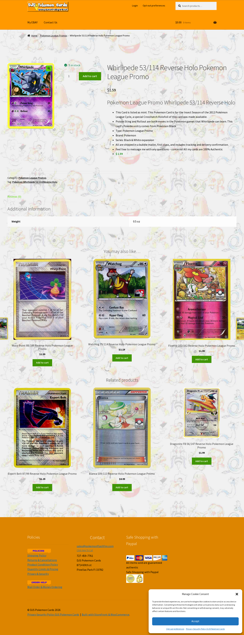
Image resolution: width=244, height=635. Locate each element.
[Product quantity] (70, 76)
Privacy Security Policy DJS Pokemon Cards (205, 629)
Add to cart (90, 76)
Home (34, 35)
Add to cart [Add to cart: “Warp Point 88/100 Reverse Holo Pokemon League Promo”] (42, 362)
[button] (237, 594)
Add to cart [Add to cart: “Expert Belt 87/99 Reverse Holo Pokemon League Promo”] (42, 487)
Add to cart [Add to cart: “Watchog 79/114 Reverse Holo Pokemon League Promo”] (122, 358)
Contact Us (50, 22)
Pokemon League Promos (53, 35)
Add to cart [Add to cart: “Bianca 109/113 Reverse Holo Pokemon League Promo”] (122, 487)
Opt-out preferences (175, 629)
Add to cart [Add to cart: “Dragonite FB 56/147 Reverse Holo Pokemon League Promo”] (201, 461)
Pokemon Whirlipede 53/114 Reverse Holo (34, 182)
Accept (195, 621)
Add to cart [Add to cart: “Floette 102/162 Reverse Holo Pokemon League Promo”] (201, 359)
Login (135, 5)
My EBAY (32, 22)
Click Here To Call (85, 550)
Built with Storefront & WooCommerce (105, 614)
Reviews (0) (14, 196)
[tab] (42, 197)
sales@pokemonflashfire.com (95, 546)
